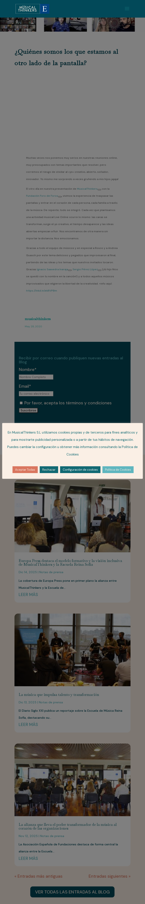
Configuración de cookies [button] (80, 470)
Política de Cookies (118, 470)
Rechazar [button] (48, 470)
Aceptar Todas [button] (25, 470)
